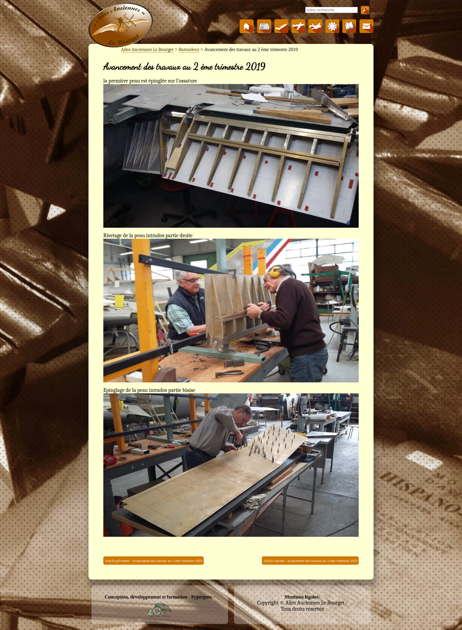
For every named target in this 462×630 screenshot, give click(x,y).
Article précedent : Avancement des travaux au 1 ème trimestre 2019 (153, 561)
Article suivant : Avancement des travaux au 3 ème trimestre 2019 (310, 561)
